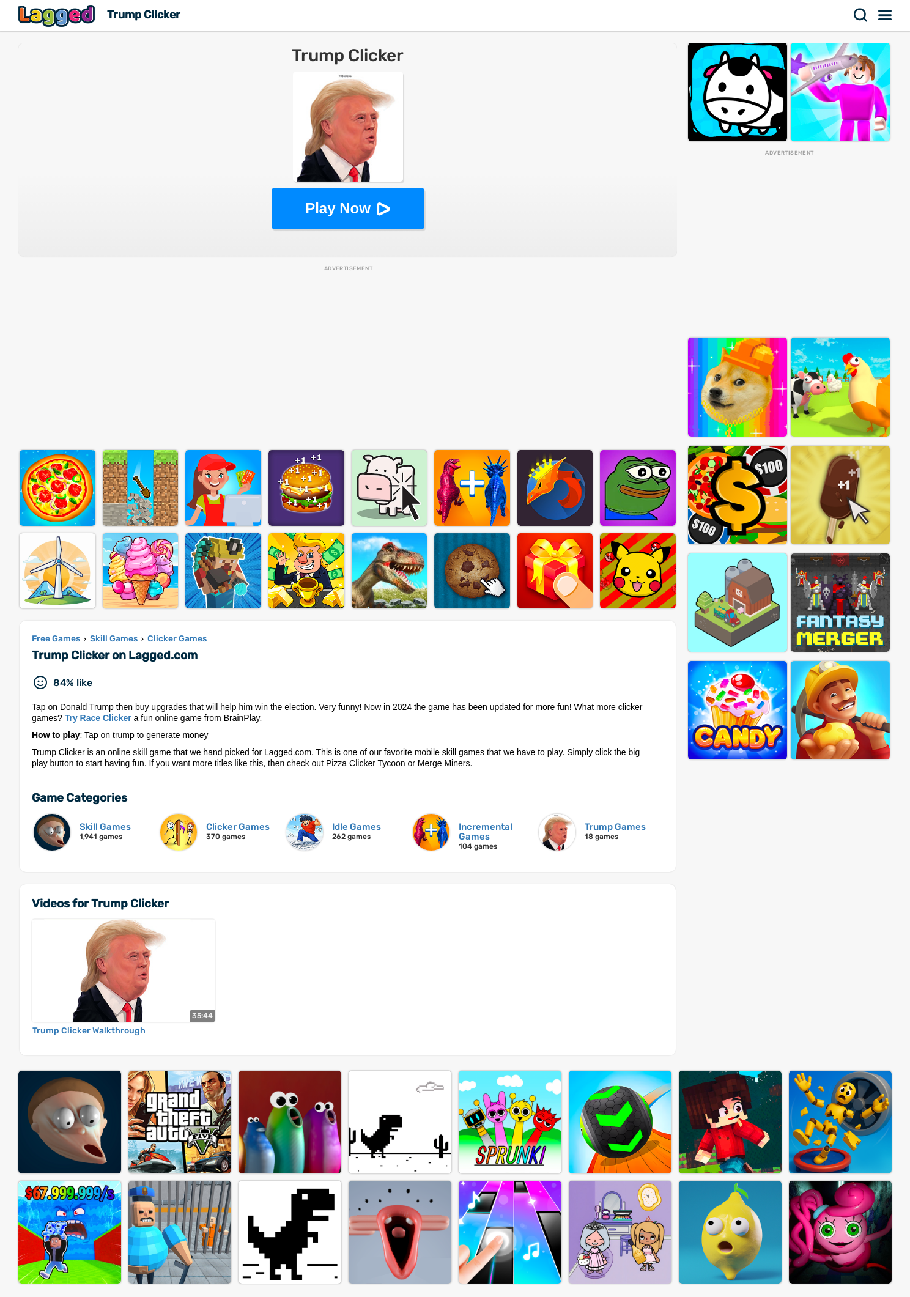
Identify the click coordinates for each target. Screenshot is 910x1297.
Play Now (338, 208)
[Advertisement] (348, 358)
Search (861, 15)
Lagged (58, 15)
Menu (885, 15)
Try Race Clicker (98, 718)
